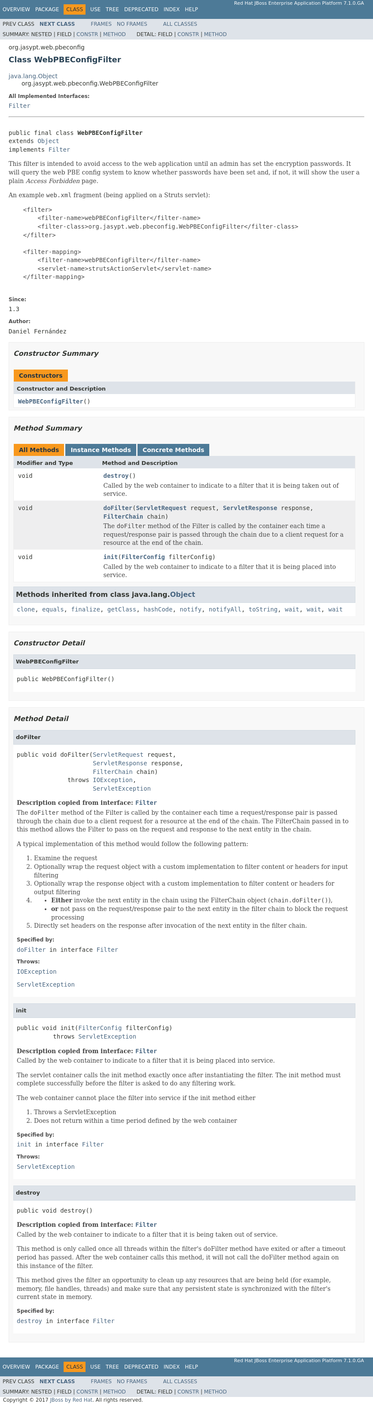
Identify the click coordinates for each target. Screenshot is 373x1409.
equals (53, 609)
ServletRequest (161, 507)
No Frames (132, 24)
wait (292, 609)
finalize (85, 609)
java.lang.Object (33, 76)
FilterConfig (143, 556)
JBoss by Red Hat (71, 1400)
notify (191, 609)
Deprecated (141, 9)
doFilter (118, 507)
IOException (113, 779)
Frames (101, 24)
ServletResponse (250, 507)
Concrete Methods (174, 449)
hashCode (158, 609)
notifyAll (225, 609)
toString (263, 609)
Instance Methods (100, 449)
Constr (87, 34)
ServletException (122, 788)
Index (172, 9)
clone (26, 609)
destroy (116, 475)
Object (48, 141)
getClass (121, 609)
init (111, 556)
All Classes (180, 24)
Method (114, 34)
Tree (112, 9)
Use (95, 9)
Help (191, 9)
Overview (16, 9)
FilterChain (124, 516)
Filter (20, 105)
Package (47, 9)
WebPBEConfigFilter (50, 401)
